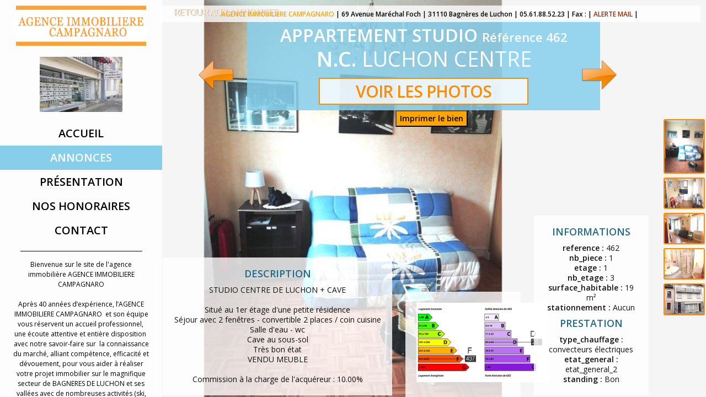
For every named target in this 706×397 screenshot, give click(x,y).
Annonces (81, 157)
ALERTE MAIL (613, 14)
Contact (81, 230)
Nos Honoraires (81, 205)
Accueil (81, 133)
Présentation (81, 181)
